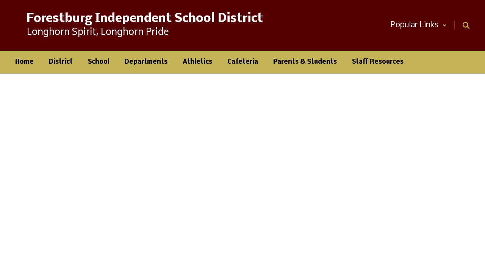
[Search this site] (466, 25)
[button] (419, 25)
